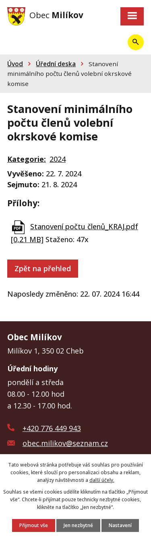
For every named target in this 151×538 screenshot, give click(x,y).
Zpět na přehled (42, 268)
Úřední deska (56, 64)
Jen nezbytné (78, 525)
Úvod (15, 64)
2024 (58, 159)
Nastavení (120, 525)
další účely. (101, 480)
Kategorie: (26, 159)
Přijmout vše (33, 525)
